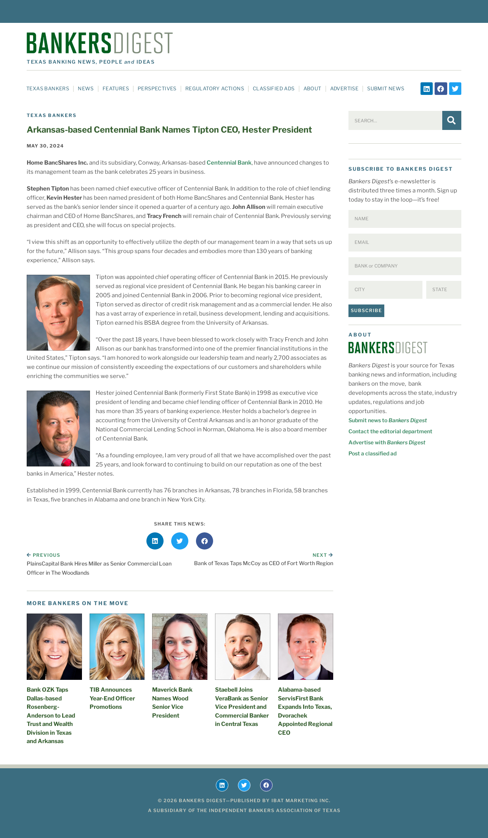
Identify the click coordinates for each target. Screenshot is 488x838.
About (312, 88)
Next (323, 555)
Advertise (344, 88)
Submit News (385, 88)
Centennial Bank (229, 162)
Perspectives (157, 88)
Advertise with (386, 442)
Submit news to (387, 420)
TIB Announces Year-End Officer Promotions (112, 698)
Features (116, 88)
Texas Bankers (47, 88)
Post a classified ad (372, 453)
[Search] (451, 120)
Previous (43, 555)
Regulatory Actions (214, 88)
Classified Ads (274, 88)
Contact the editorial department (390, 431)
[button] (155, 541)
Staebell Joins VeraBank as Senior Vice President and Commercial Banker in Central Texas (242, 706)
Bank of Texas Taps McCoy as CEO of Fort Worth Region (263, 563)
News (86, 88)
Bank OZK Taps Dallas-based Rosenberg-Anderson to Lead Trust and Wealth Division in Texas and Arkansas (51, 715)
